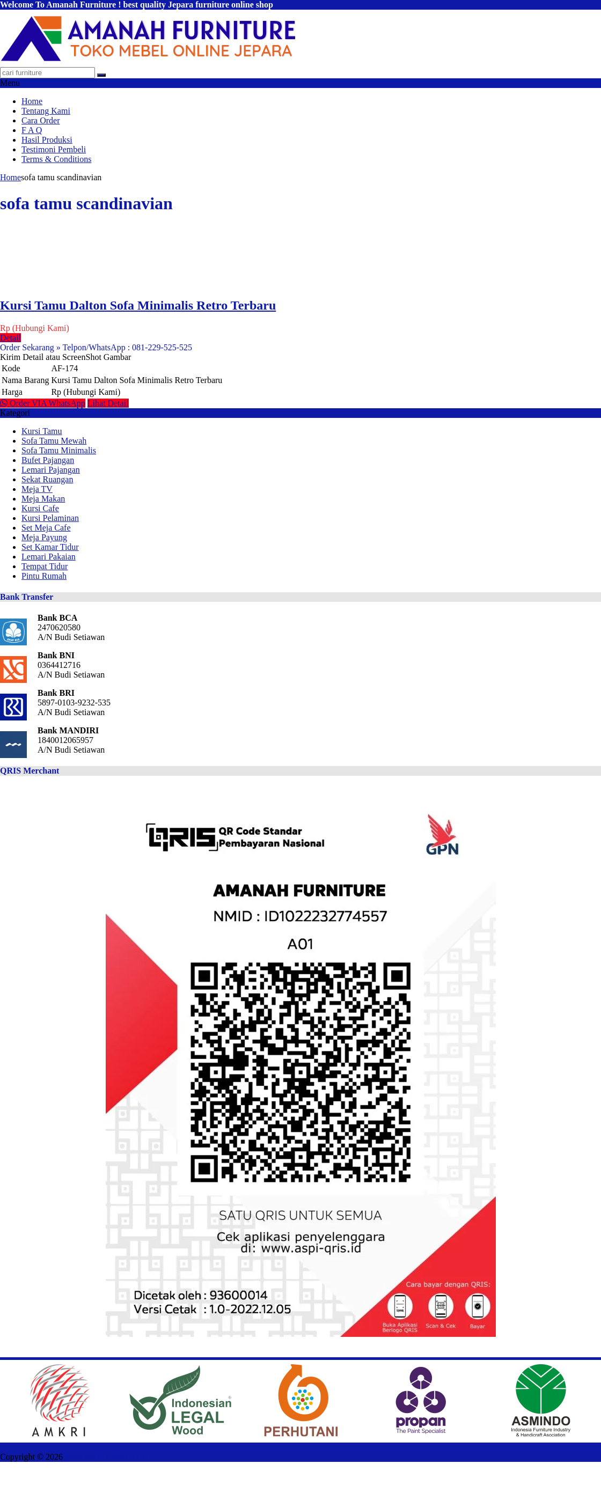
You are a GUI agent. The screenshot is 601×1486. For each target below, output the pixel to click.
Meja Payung (44, 537)
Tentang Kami (45, 110)
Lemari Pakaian (48, 556)
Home (31, 101)
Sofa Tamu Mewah (53, 440)
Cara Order (40, 120)
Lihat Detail (108, 403)
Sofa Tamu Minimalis (58, 450)
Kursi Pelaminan (50, 518)
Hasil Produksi (46, 139)
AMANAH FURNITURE (108, 1456)
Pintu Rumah (44, 575)
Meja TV (37, 489)
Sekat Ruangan (47, 479)
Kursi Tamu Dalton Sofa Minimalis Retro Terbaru (138, 305)
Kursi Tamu (41, 431)
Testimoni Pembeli (53, 149)
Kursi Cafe (40, 508)
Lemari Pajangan (50, 469)
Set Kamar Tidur (50, 546)
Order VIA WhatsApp (42, 403)
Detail (10, 337)
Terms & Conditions (56, 159)
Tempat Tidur (44, 566)
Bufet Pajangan (47, 460)
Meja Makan (43, 498)
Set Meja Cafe (46, 527)
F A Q (31, 130)
